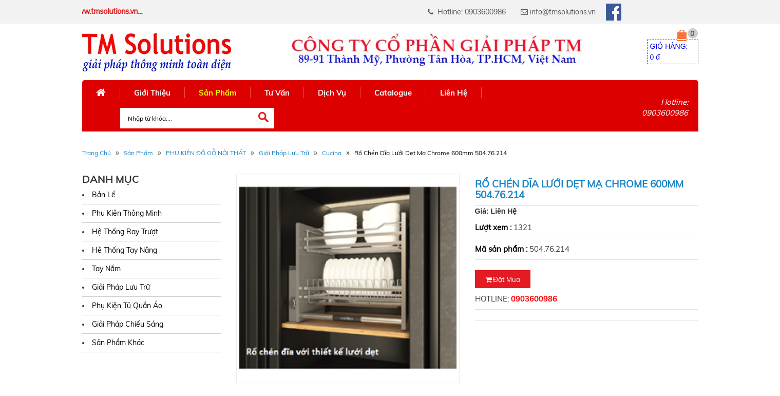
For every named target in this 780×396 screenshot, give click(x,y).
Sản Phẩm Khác (118, 342)
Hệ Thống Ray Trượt (125, 231)
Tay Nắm (106, 268)
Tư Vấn (277, 93)
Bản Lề (104, 194)
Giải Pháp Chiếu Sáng (127, 324)
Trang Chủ (96, 153)
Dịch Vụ (332, 93)
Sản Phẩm (217, 93)
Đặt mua (502, 279)
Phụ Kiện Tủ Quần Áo (127, 305)
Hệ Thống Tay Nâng (124, 250)
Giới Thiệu (152, 93)
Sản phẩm (138, 153)
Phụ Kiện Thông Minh (127, 213)
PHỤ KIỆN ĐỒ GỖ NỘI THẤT (206, 153)
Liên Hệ (453, 93)
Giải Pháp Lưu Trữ (284, 153)
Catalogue (393, 93)
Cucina (331, 153)
